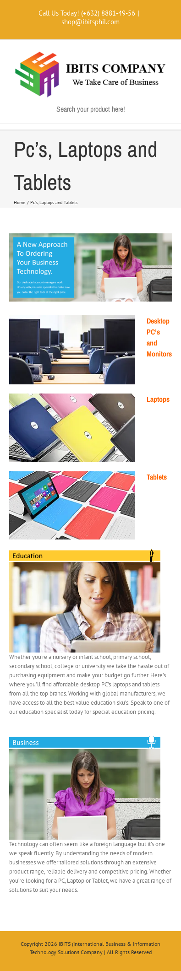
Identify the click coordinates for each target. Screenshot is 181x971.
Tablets (157, 477)
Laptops (158, 399)
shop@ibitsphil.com (90, 21)
